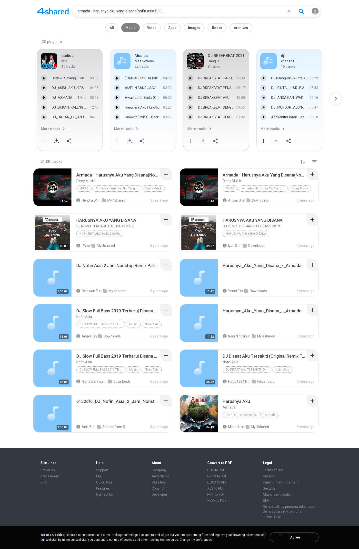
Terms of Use (273, 470)
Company (159, 470)
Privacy (268, 476)
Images (194, 28)
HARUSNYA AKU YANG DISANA (100, 233)
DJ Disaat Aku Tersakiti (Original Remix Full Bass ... (248, 369)
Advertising (160, 476)
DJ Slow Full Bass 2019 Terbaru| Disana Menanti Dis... (102, 324)
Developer (159, 494)
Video (152, 28)
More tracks (50, 129)
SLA (266, 500)
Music (130, 28)
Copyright (159, 488)
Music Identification (278, 494)
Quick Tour (104, 482)
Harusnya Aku (248, 415)
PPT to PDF (216, 494)
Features (103, 488)
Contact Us (104, 494)
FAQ (99, 476)
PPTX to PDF (217, 476)
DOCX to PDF (217, 482)
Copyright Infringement (281, 482)
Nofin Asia (152, 324)
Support (102, 470)
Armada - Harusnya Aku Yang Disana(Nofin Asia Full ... (118, 188)
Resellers (159, 482)
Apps (172, 28)
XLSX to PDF (216, 500)
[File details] (52, 187)
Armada (270, 415)
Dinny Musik (153, 188)
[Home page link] (53, 11)
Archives (241, 28)
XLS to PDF (215, 488)
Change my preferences (196, 539)
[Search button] (301, 11)
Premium (47, 470)
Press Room (49, 476)
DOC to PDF (216, 470)
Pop (228, 415)
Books (217, 28)
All (112, 28)
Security (269, 488)
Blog (43, 482)
